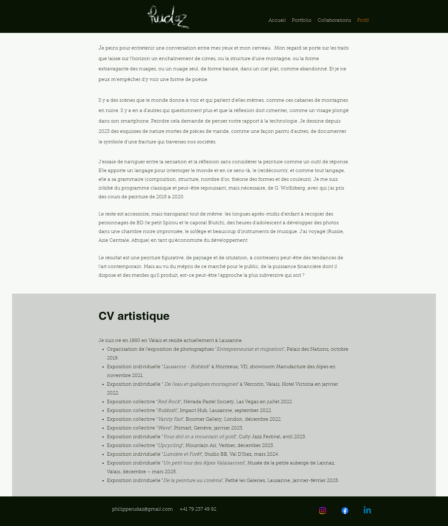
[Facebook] (345, 510)
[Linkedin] (367, 510)
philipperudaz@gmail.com (142, 509)
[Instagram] (322, 510)
